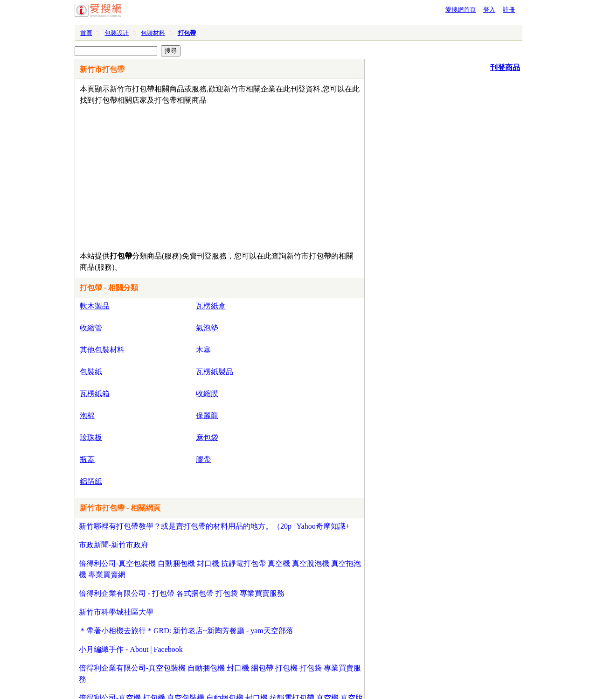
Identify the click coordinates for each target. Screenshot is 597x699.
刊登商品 (505, 67)
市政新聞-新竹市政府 (113, 545)
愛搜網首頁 (460, 9)
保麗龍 (207, 415)
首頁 (86, 32)
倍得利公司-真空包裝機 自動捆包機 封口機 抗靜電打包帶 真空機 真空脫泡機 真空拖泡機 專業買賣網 (220, 569)
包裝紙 (91, 372)
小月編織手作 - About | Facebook (131, 649)
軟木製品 (95, 306)
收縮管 (91, 328)
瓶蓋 (87, 459)
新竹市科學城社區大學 (116, 612)
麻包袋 (207, 437)
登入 (489, 9)
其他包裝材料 (102, 350)
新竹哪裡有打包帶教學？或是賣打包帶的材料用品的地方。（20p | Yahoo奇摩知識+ (214, 526)
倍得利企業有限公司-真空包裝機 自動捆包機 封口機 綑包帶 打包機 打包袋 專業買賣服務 (220, 673)
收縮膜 (207, 394)
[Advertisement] (192, 176)
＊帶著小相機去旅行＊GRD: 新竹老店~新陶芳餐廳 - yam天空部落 (186, 631)
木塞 (203, 350)
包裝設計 (116, 32)
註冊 (509, 9)
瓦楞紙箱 (95, 394)
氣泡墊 (207, 328)
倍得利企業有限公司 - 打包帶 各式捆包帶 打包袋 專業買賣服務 (182, 593)
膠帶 (203, 459)
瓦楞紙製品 (214, 372)
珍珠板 (91, 437)
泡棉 (87, 415)
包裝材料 (153, 32)
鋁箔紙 (91, 481)
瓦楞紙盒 (211, 306)
